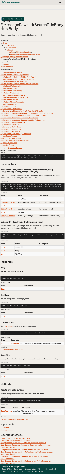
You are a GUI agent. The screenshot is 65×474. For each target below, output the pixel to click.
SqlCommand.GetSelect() (10, 131)
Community (18, 469)
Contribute (29, 471)
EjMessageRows (6, 57)
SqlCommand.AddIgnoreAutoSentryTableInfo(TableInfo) (21, 111)
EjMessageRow (16, 54)
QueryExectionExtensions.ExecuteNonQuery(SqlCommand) (23, 443)
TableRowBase (6, 411)
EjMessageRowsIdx (20, 57)
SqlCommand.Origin (8, 106)
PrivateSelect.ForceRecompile (12, 102)
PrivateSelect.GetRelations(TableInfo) (14, 75)
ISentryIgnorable (6, 67)
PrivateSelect (11, 48)
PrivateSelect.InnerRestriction (11, 349)
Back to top (39, 471)
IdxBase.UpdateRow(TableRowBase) (14, 419)
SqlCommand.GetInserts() (10, 125)
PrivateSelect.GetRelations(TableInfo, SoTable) (18, 77)
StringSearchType (8, 202)
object (4, 43)
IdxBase (10, 50)
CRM (16, 148)
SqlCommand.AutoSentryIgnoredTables (15, 134)
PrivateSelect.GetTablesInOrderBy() (14, 81)
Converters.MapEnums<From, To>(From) (15, 440)
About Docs (18, 471)
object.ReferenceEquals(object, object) (15, 140)
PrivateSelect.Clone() (8, 88)
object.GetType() (7, 145)
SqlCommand (9, 45)
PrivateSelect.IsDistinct (9, 100)
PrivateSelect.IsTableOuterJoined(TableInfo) (17, 79)
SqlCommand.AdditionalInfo (11, 109)
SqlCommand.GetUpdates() (11, 127)
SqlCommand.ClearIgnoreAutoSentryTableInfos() (19, 118)
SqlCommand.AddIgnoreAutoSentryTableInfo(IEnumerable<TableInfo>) (27, 113)
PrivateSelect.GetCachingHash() (12, 95)
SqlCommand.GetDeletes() (10, 129)
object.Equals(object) (8, 136)
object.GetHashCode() (9, 143)
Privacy (40, 469)
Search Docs (7, 471)
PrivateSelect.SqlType (8, 104)
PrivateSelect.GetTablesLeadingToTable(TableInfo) (19, 84)
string (3, 199)
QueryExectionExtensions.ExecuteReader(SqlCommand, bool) (24, 450)
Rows (20, 148)
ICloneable (4, 64)
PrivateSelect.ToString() (9, 93)
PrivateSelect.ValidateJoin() (10, 86)
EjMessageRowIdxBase (31, 54)
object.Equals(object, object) (11, 138)
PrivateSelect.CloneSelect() (11, 91)
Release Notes (30, 469)
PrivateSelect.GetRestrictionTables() (14, 97)
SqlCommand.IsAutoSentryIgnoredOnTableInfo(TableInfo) (22, 120)
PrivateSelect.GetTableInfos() (11, 72)
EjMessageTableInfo (23, 52)
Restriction (7, 326)
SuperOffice (11, 148)
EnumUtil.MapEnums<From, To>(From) (15, 438)
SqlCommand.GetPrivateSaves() (12, 122)
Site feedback (50, 469)
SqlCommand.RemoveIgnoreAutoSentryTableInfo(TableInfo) (23, 116)
